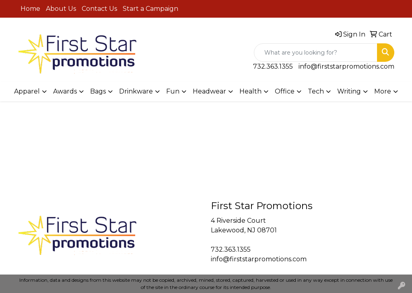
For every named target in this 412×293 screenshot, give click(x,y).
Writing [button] (349, 91)
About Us (61, 8)
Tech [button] (316, 91)
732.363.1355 (273, 66)
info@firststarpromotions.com (346, 66)
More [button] (382, 91)
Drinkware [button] (136, 91)
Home (30, 8)
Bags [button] (98, 91)
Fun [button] (172, 91)
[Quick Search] (315, 52)
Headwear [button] (209, 91)
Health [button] (250, 91)
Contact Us (99, 8)
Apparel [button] (27, 91)
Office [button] (285, 91)
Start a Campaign (150, 8)
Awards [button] (65, 91)
